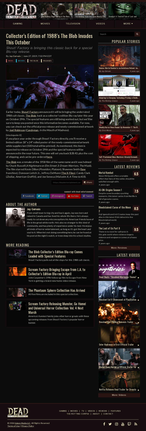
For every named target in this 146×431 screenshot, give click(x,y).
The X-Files (68, 172)
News (10, 61)
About (96, 413)
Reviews (103, 411)
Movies (21, 61)
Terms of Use (13, 426)
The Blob (34, 61)
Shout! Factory (30, 111)
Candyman (32, 130)
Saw (83, 169)
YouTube (73, 196)
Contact (108, 413)
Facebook (28, 196)
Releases (47, 61)
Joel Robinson (17, 130)
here (49, 156)
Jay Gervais (15, 56)
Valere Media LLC (22, 423)
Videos (91, 411)
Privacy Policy (27, 426)
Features (116, 411)
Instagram (58, 196)
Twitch (87, 196)
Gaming (63, 411)
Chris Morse (106, 130)
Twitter (43, 196)
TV (82, 411)
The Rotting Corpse (109, 101)
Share (88, 182)
